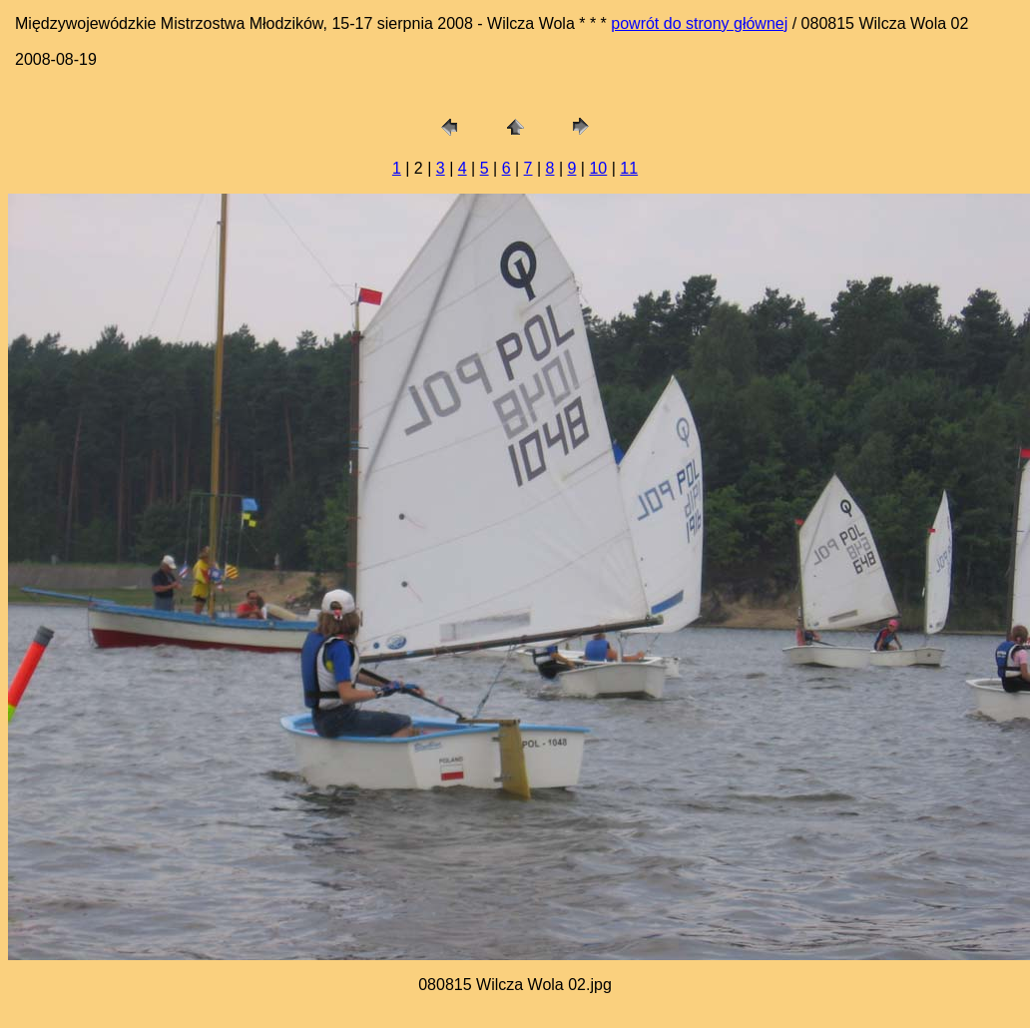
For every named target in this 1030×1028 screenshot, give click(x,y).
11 (629, 168)
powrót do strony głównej (699, 23)
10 (598, 168)
